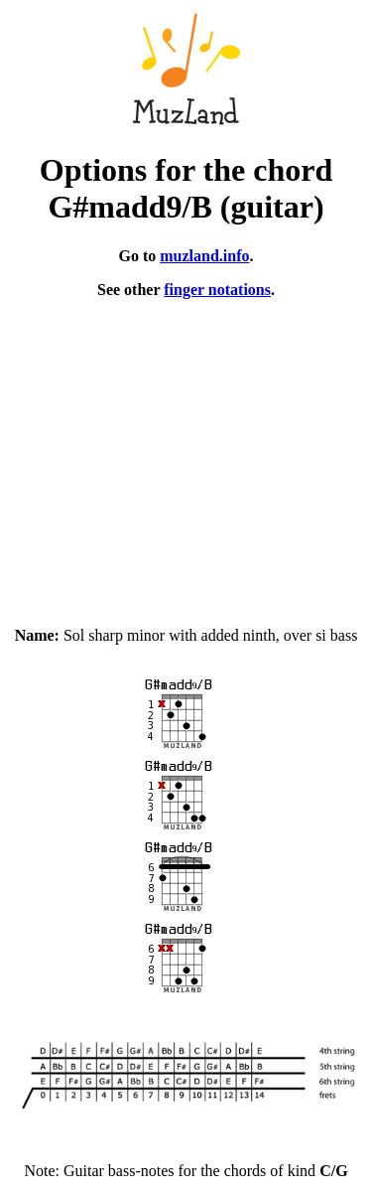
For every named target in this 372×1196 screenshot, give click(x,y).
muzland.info (204, 255)
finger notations (217, 289)
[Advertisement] (186, 454)
